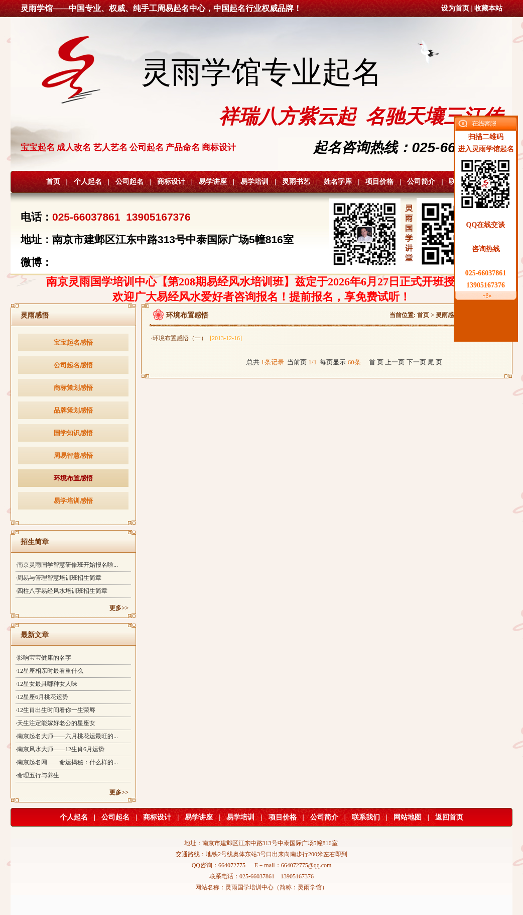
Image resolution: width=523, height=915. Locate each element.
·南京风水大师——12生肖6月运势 (60, 749)
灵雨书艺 (296, 181)
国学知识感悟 (73, 433)
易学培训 (254, 181)
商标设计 (171, 181)
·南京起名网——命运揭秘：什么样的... (67, 762)
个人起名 (88, 181)
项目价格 (379, 181)
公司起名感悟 (73, 365)
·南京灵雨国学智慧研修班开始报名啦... (67, 564)
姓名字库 (338, 181)
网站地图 (408, 817)
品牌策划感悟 (73, 410)
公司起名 (129, 181)
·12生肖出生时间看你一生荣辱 (55, 710)
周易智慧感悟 (73, 455)
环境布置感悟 (73, 478)
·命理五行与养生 (37, 775)
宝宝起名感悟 (73, 342)
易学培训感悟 (73, 500)
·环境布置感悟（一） (196, 338)
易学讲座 (213, 181)
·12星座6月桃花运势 (42, 696)
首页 (53, 181)
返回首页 (449, 817)
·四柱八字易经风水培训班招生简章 (61, 590)
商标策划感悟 (73, 387)
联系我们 (366, 817)
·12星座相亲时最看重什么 (49, 670)
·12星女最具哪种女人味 (46, 683)
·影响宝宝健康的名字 (43, 657)
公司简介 (421, 181)
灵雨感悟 (448, 315)
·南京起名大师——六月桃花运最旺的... (67, 736)
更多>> (118, 608)
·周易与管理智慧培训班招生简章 (58, 577)
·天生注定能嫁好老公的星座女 (55, 723)
